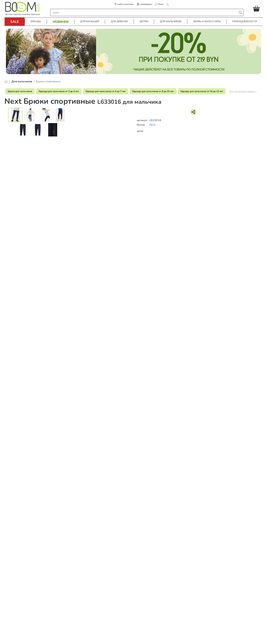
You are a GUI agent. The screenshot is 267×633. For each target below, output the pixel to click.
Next (152, 125)
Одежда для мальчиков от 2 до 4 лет (59, 91)
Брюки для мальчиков (20, 91)
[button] (258, 8)
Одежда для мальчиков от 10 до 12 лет (201, 91)
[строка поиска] (144, 12)
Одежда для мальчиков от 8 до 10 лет (153, 91)
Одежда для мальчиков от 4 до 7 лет (105, 91)
